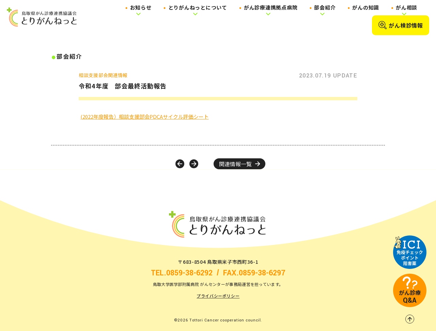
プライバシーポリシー (218, 296)
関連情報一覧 (239, 163)
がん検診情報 (400, 25)
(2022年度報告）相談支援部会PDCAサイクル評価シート (144, 116)
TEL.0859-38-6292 (182, 273)
